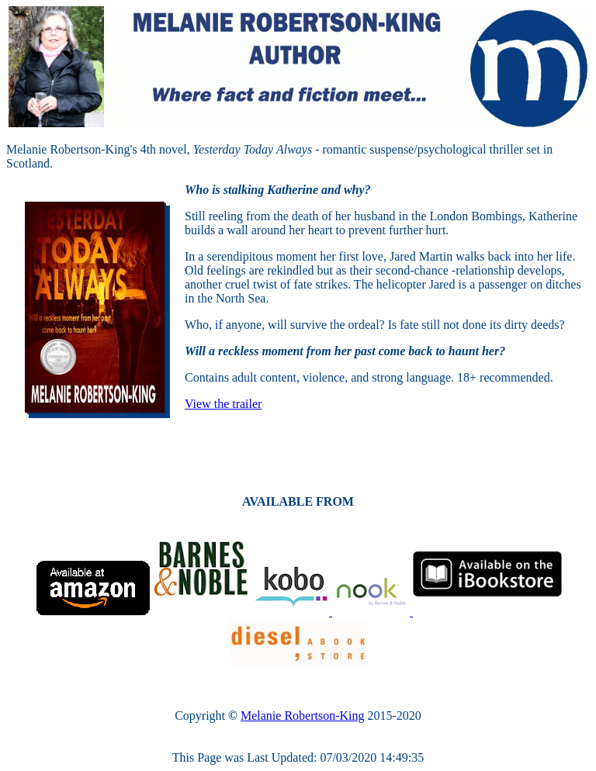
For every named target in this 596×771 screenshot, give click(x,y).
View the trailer (223, 403)
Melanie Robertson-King (303, 715)
